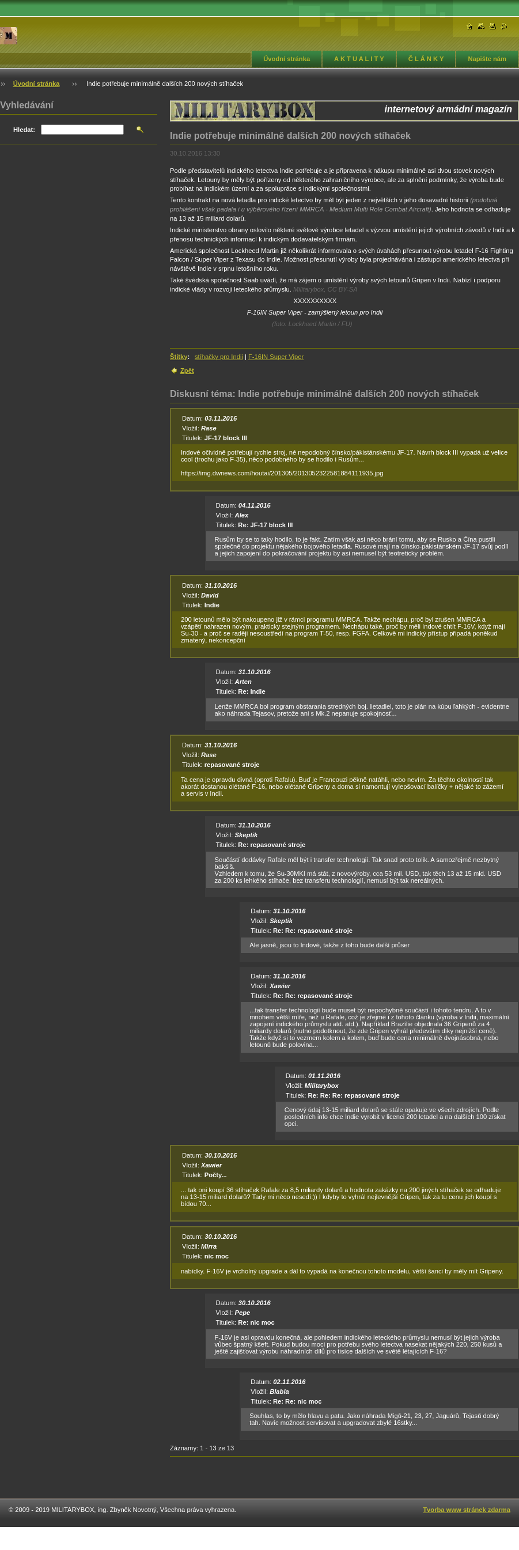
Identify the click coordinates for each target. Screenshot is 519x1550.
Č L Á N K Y (426, 58)
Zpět (187, 370)
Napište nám (487, 58)
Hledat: (24, 129)
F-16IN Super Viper (276, 356)
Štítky (178, 356)
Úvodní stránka (286, 58)
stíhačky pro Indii (219, 356)
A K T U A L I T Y (359, 58)
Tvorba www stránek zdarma (466, 1509)
